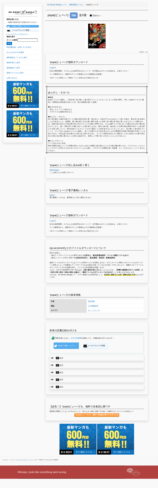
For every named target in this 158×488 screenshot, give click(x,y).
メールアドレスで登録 (18, 30)
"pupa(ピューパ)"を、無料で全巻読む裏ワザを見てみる (96, 415)
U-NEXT (52, 68)
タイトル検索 (12, 40)
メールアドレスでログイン (17, 34)
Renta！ (52, 195)
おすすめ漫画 (76, 338)
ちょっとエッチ (94, 310)
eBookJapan (54, 170)
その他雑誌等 (93, 306)
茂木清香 (91, 301)
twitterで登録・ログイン (18, 26)
